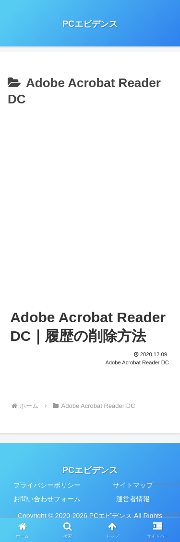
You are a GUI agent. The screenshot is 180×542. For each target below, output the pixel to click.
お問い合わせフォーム (47, 499)
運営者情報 (133, 499)
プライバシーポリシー (47, 485)
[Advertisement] (90, 204)
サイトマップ (133, 485)
